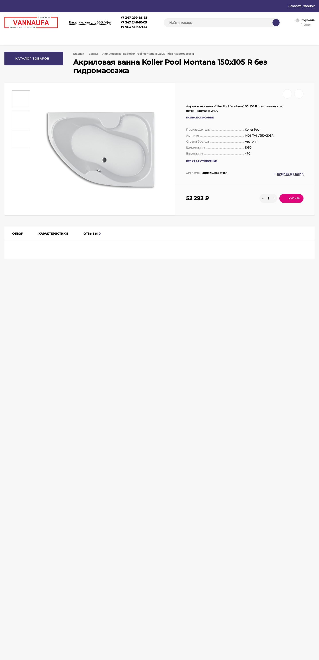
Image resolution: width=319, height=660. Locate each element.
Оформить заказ (64, 613)
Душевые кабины (113, 640)
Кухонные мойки (153, 613)
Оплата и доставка (102, 6)
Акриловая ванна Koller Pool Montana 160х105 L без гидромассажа (158, 486)
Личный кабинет (64, 607)
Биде (146, 635)
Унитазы (148, 629)
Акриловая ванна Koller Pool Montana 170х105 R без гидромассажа (96, 486)
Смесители (109, 602)
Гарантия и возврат (65, 6)
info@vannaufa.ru (97, 561)
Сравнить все (87, 402)
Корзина (58, 602)
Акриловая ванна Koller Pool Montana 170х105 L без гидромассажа (33, 486)
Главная (10, 6)
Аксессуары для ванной (117, 635)
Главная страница (16, 602)
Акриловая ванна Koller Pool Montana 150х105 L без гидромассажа (283, 486)
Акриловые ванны (61, 368)
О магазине (32, 6)
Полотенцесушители (115, 629)
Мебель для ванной (115, 607)
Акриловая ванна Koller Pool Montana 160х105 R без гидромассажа (220, 486)
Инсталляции (151, 618)
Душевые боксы (153, 602)
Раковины (149, 624)
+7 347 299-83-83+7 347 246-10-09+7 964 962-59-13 (134, 22)
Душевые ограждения (116, 618)
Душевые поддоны (155, 607)
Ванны (94, 53)
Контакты (131, 6)
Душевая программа (115, 613)
